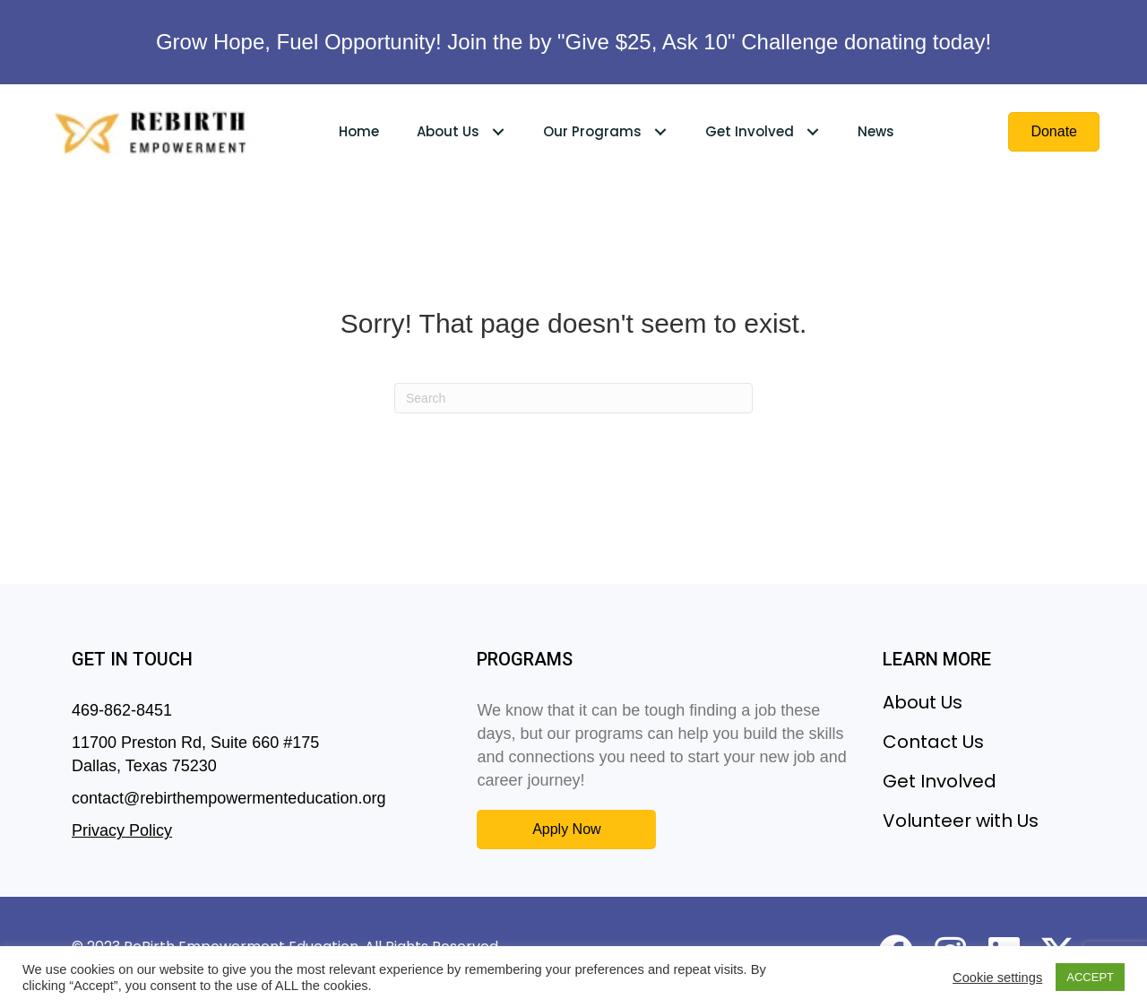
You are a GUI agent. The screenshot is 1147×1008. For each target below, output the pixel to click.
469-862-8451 (122, 710)
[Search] (573, 398)
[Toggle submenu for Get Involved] (813, 131)
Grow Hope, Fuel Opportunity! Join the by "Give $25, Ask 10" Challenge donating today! (573, 42)
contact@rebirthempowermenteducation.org (228, 798)
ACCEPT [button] (1090, 977)
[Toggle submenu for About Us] (499, 131)
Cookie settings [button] (997, 977)
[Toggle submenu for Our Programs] (661, 131)
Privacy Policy (122, 830)
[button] (566, 829)
